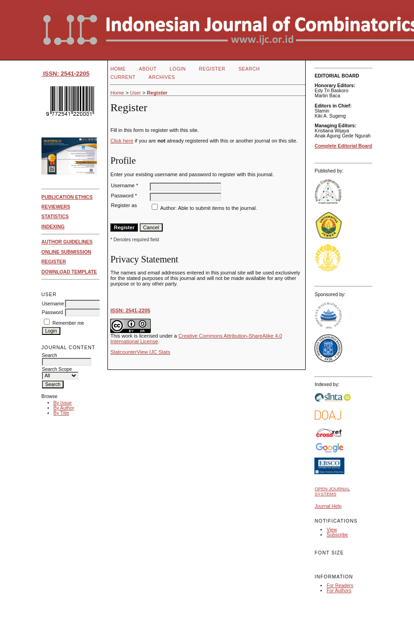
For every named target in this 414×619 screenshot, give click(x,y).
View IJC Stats (154, 352)
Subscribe (337, 534)
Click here (121, 140)
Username (53, 303)
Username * (124, 185)
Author (167, 208)
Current (122, 77)
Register (212, 68)
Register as (124, 205)
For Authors (338, 590)
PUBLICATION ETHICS (67, 197)
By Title (61, 413)
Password (52, 312)
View (331, 529)
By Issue (62, 402)
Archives (161, 77)
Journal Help (327, 506)
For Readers (339, 585)
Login (178, 68)
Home (117, 68)
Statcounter (123, 352)
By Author (63, 408)
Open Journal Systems (332, 491)
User (135, 92)
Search (249, 68)
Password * (124, 195)
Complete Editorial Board (343, 146)
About (147, 68)
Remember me (68, 323)
